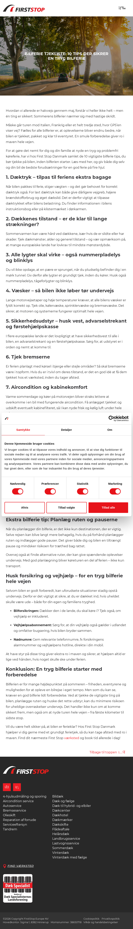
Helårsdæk (60, 834)
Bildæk (57, 796)
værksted (71, 738)
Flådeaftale (60, 829)
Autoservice (12, 806)
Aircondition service (18, 801)
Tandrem (10, 829)
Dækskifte (60, 824)
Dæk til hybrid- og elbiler (71, 806)
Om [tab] (109, 429)
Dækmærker (62, 820)
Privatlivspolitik (111, 918)
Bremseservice (14, 810)
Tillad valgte (66, 507)
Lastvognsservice (65, 843)
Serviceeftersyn (15, 824)
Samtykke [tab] (23, 429)
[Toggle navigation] (122, 8)
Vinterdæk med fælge (69, 857)
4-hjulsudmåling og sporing (24, 796)
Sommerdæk (62, 848)
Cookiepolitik (91, 918)
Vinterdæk (60, 853)
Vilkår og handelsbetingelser (100, 922)
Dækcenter (61, 810)
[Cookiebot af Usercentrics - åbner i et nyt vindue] (111, 418)
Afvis (24, 507)
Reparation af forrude (19, 820)
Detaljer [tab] (66, 429)
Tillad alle (108, 507)
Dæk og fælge (63, 801)
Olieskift (9, 815)
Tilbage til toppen (107, 752)
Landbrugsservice (66, 838)
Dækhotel (60, 815)
